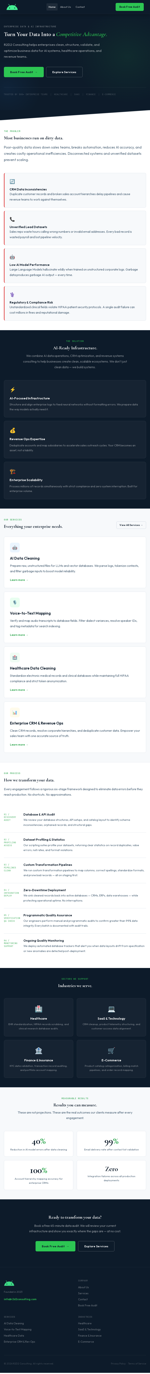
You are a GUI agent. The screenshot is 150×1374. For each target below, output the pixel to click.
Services (83, 1294)
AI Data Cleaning (14, 1324)
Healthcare (85, 1324)
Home (50, 7)
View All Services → (129, 525)
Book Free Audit (129, 6)
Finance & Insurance (90, 1336)
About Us (65, 7)
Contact (82, 7)
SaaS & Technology (89, 1330)
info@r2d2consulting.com (20, 1300)
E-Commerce (86, 1343)
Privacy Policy (118, 1364)
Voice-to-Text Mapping (17, 1330)
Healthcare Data (14, 1336)
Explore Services (69, 72)
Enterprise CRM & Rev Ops (19, 1343)
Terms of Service (137, 1364)
